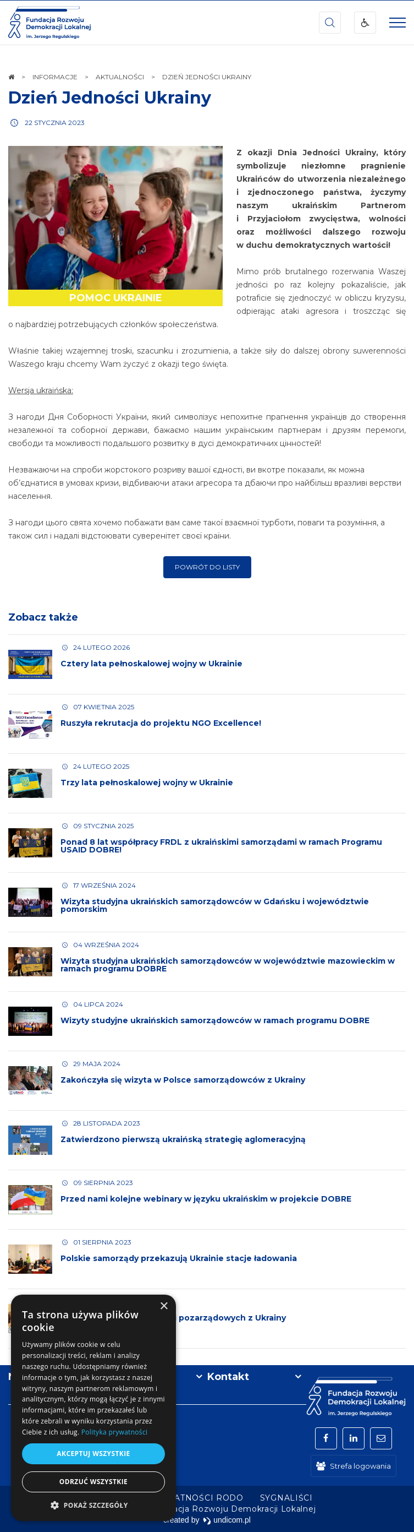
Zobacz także (43, 617)
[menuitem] (286, 1497)
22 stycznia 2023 (55, 122)
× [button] (163, 1306)
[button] (93, 1505)
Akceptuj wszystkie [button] (93, 1453)
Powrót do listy (207, 567)
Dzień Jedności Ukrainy (109, 98)
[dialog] (93, 1408)
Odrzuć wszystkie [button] (93, 1481)
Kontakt (228, 1377)
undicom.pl (227, 1519)
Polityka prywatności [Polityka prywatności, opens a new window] (114, 1432)
